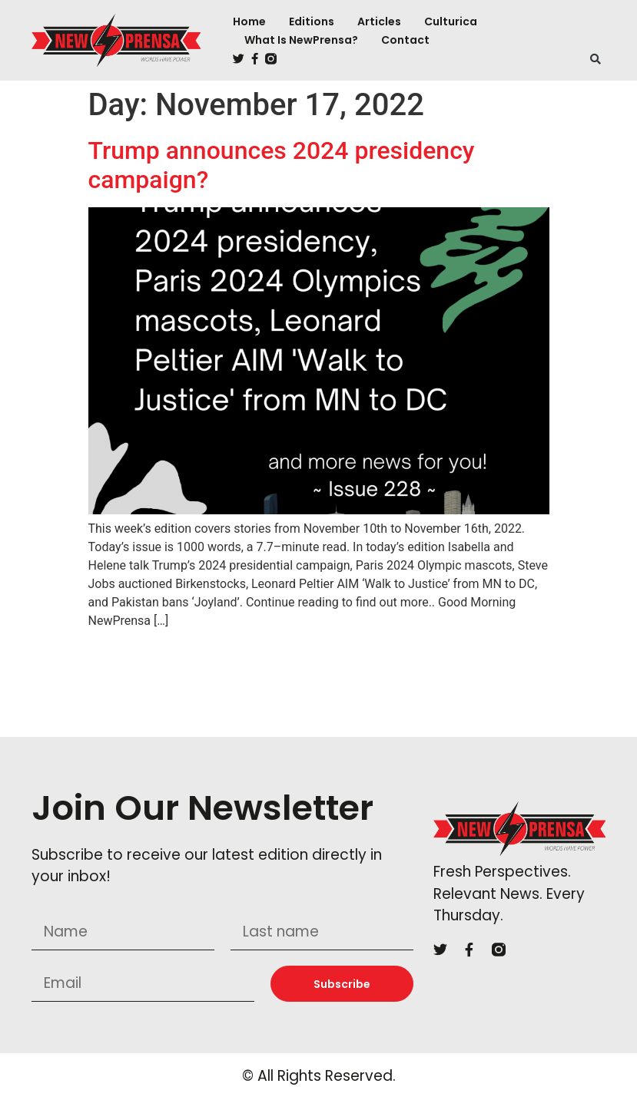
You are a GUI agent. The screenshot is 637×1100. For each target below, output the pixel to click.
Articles (379, 21)
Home (249, 21)
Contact (405, 40)
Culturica (450, 21)
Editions (311, 21)
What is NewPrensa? (301, 40)
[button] (595, 59)
